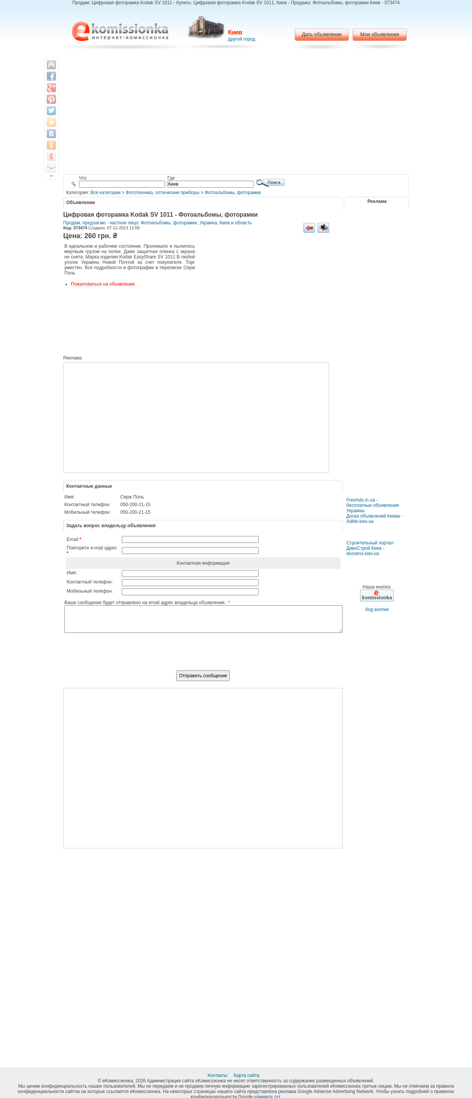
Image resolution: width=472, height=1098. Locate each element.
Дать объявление (322, 34)
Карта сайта (247, 1075)
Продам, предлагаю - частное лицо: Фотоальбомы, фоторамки (130, 222)
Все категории (105, 192)
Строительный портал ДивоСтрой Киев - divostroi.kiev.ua (369, 548)
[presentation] (203, 656)
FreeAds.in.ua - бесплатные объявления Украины (372, 505)
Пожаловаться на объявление (103, 284)
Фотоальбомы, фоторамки (233, 192)
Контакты (218, 1075)
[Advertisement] (236, 113)
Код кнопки (377, 609)
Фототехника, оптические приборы (162, 192)
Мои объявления (379, 34)
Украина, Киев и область (226, 222)
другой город (241, 39)
